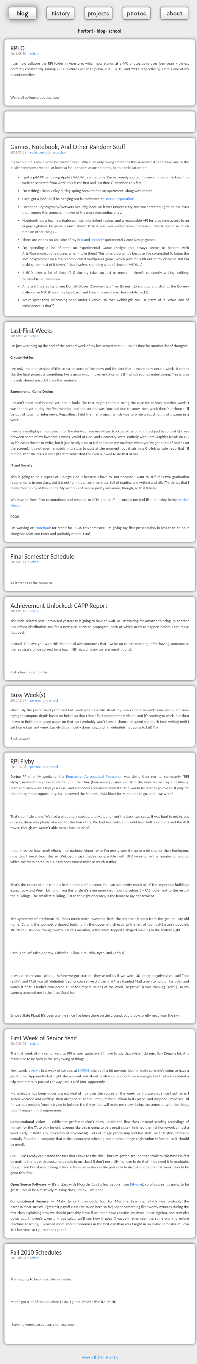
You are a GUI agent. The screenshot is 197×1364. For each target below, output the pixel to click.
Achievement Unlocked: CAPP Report (58, 606)
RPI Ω (17, 48)
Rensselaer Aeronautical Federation (94, 776)
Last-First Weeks (31, 331)
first (80, 239)
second (96, 239)
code (33, 152)
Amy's (35, 1070)
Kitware (136, 1184)
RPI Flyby (22, 761)
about (174, 13)
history (60, 13)
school (34, 54)
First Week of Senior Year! (44, 1038)
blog (22, 13)
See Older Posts (100, 1357)
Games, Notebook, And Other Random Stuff (67, 147)
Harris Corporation (118, 199)
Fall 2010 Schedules (36, 1252)
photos (136, 13)
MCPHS (83, 1070)
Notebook (43, 528)
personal (45, 152)
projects (98, 13)
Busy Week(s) (28, 695)
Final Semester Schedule (42, 556)
